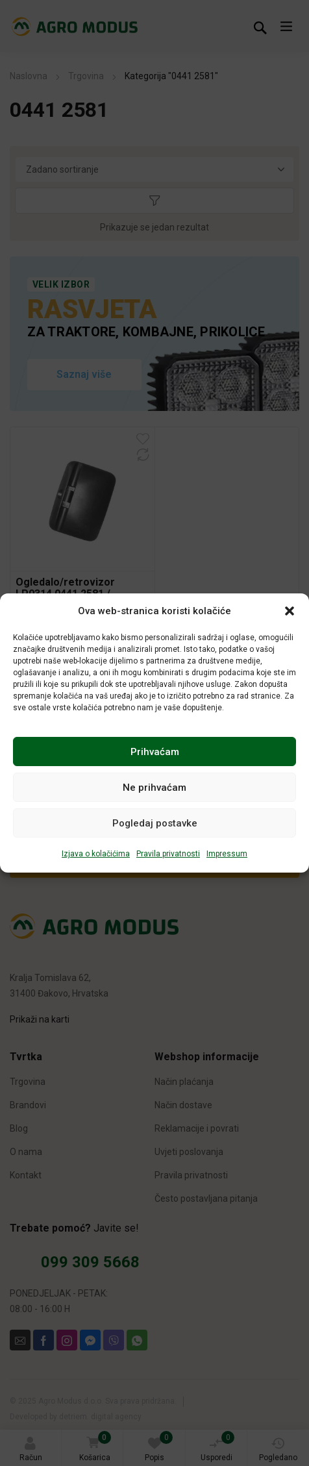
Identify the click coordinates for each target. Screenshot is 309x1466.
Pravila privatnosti (168, 853)
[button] (289, 610)
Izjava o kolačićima (96, 853)
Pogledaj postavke (154, 823)
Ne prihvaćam (154, 787)
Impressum (226, 853)
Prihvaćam (154, 752)
